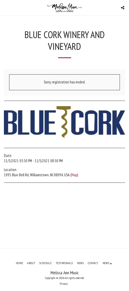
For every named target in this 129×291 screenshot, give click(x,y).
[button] (5, 7)
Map (74, 174)
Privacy (63, 284)
